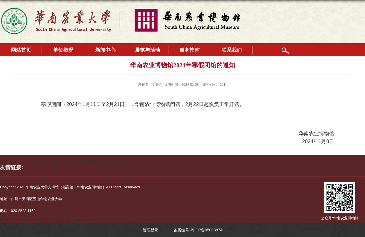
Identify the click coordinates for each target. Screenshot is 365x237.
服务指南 (189, 50)
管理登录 (150, 230)
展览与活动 (147, 50)
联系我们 (232, 50)
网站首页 (21, 50)
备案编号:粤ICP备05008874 (198, 230)
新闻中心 (105, 50)
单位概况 (63, 50)
